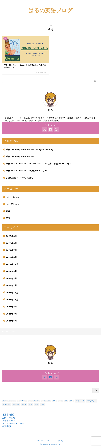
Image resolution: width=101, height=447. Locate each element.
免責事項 (6, 426)
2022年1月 (11, 285)
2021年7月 (11, 314)
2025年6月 (11, 243)
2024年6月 (11, 257)
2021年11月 (12, 299)
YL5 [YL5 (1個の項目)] (66, 401)
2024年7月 (11, 250)
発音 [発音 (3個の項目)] (42, 404)
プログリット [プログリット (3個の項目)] (91, 401)
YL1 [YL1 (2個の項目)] (49, 401)
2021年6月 (11, 321)
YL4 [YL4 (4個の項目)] (60, 401)
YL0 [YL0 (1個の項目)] (43, 401)
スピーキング (12, 197)
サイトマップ (8, 420)
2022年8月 (11, 271)
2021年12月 (12, 292)
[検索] (96, 390)
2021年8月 (11, 306)
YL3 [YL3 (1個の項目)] (54, 401)
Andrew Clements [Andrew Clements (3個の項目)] (9, 401)
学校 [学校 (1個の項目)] (36, 404)
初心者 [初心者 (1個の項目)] (24, 404)
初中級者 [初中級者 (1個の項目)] (16, 404)
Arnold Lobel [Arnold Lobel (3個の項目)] (22, 401)
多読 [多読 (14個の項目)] (30, 404)
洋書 (8, 211)
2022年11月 (12, 264)
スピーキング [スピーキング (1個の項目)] (80, 401)
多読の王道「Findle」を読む (19, 178)
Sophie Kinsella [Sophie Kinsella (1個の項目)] (34, 401)
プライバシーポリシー (13, 423)
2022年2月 (11, 278)
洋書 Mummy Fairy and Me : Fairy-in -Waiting (29, 150)
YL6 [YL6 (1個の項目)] (71, 401)
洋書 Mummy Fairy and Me (20, 157)
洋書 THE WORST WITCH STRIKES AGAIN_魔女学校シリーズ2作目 (39, 164)
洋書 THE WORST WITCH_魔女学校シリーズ (27, 171)
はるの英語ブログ (50, 10)
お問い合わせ (8, 417)
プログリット (12, 204)
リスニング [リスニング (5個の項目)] (6, 404)
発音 (8, 218)
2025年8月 (11, 236)
